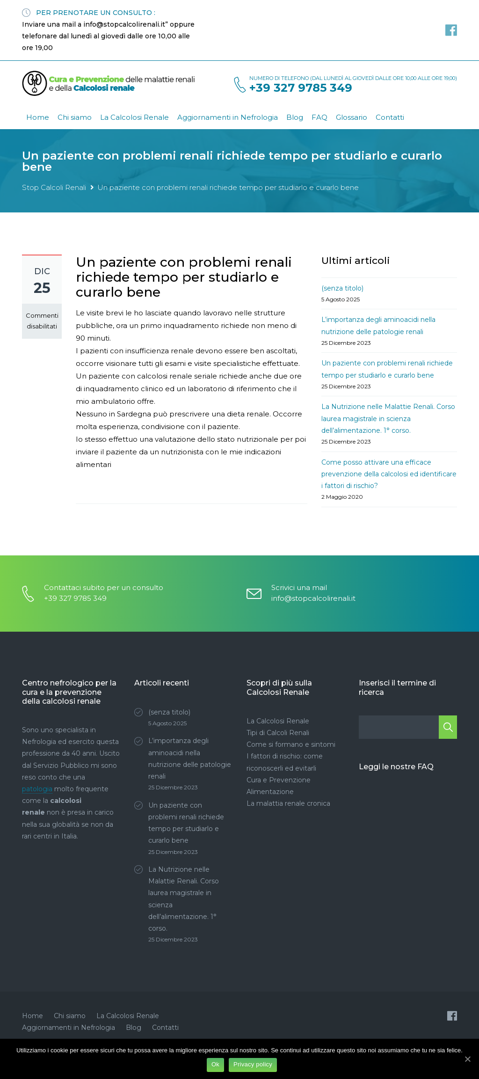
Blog (294, 117)
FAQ (319, 117)
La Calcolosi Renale (134, 117)
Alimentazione (270, 791)
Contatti (390, 117)
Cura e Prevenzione (279, 780)
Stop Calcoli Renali (54, 187)
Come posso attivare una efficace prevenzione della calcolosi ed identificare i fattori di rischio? (389, 474)
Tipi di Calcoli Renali (278, 733)
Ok (215, 1064)
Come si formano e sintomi (291, 744)
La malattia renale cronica (288, 803)
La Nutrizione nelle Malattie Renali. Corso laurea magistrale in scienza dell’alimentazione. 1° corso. (388, 418)
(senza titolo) (342, 288)
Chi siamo (75, 117)
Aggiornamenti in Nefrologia (227, 117)
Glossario (351, 117)
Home (37, 117)
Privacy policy (252, 1064)
